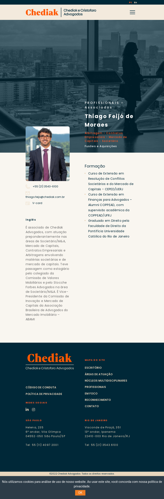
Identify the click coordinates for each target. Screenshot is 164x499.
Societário (110, 141)
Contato (92, 406)
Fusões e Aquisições (101, 146)
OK (80, 492)
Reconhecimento (98, 400)
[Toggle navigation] (132, 12)
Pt (130, 2)
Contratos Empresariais (104, 135)
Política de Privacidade (44, 394)
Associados (99, 107)
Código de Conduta (41, 387)
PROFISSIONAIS (102, 103)
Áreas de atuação (99, 374)
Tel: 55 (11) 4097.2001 (42, 445)
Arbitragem (94, 133)
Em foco (91, 393)
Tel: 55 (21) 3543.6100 (101, 445)
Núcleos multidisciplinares (106, 380)
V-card (34, 203)
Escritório (93, 368)
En (135, 2)
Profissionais (95, 387)
